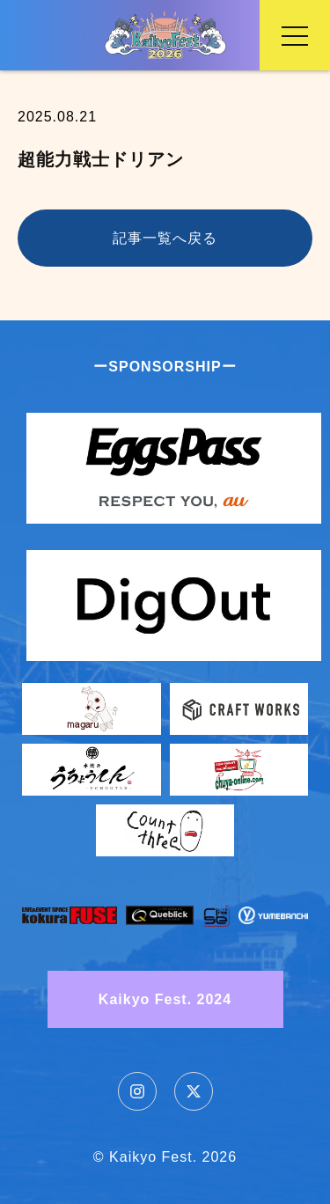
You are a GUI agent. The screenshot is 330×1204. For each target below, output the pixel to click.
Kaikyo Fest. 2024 (165, 999)
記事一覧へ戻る (165, 238)
